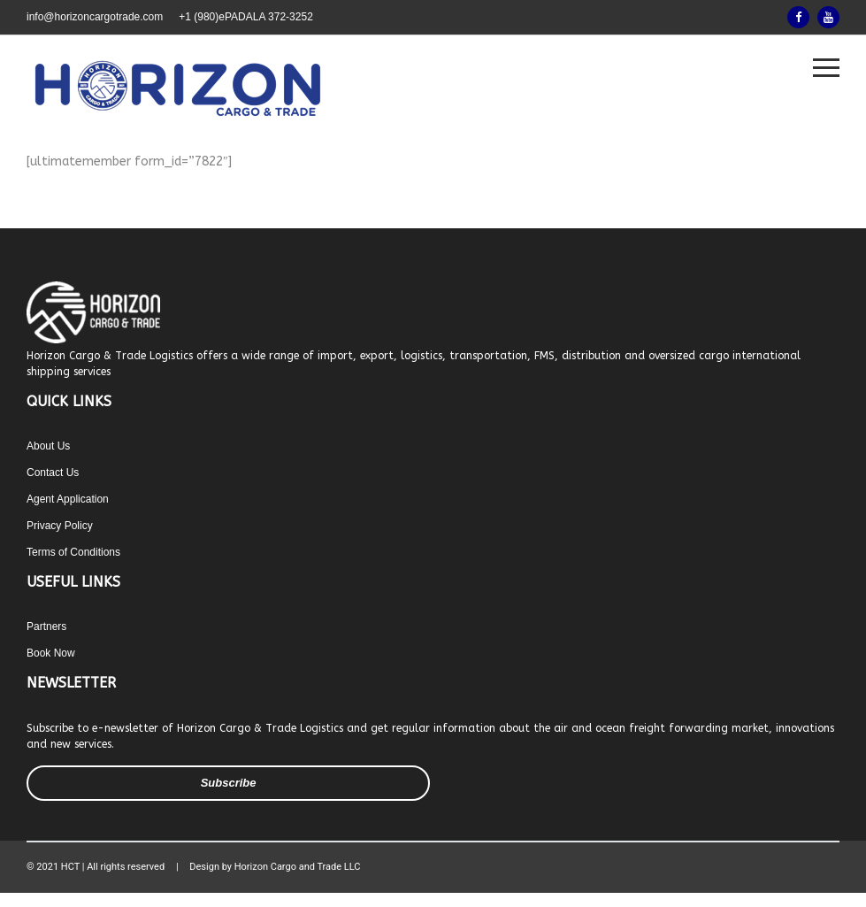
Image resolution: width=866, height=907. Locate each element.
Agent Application (68, 499)
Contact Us (53, 472)
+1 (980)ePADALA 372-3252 (246, 17)
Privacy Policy (60, 525)
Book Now (51, 653)
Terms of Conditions (73, 552)
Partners (46, 626)
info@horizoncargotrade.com (95, 17)
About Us (48, 446)
